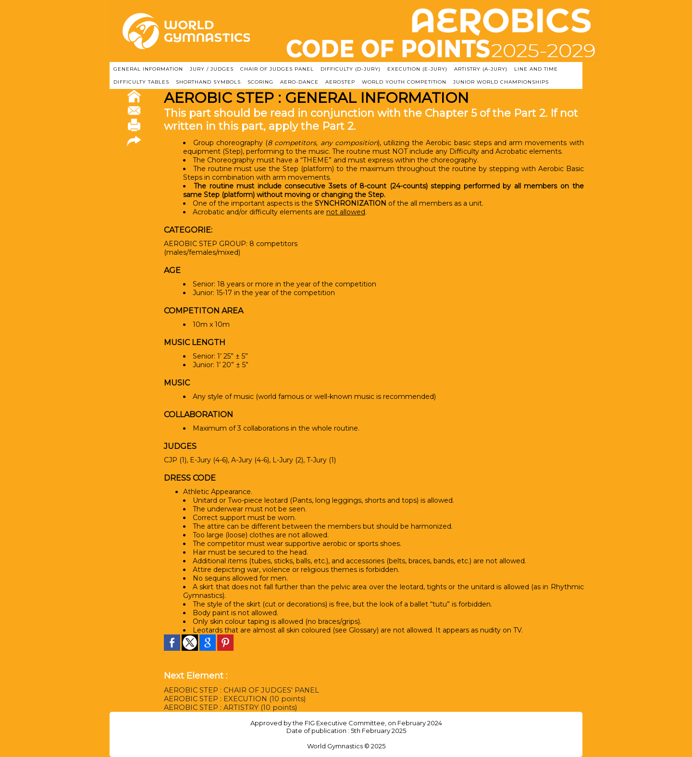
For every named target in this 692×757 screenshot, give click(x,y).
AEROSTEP (340, 82)
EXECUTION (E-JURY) (417, 69)
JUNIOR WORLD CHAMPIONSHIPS (501, 82)
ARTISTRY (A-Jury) (480, 69)
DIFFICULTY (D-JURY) (351, 69)
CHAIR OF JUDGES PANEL (277, 69)
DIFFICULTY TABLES (141, 82)
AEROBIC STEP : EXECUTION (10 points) (232, 699)
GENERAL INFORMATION (148, 69)
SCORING (260, 82)
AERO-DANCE (299, 82)
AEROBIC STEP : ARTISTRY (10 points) (228, 707)
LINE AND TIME (536, 69)
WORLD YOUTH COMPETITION (404, 82)
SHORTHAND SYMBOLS (208, 82)
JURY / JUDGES (212, 69)
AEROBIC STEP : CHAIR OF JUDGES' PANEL (240, 690)
